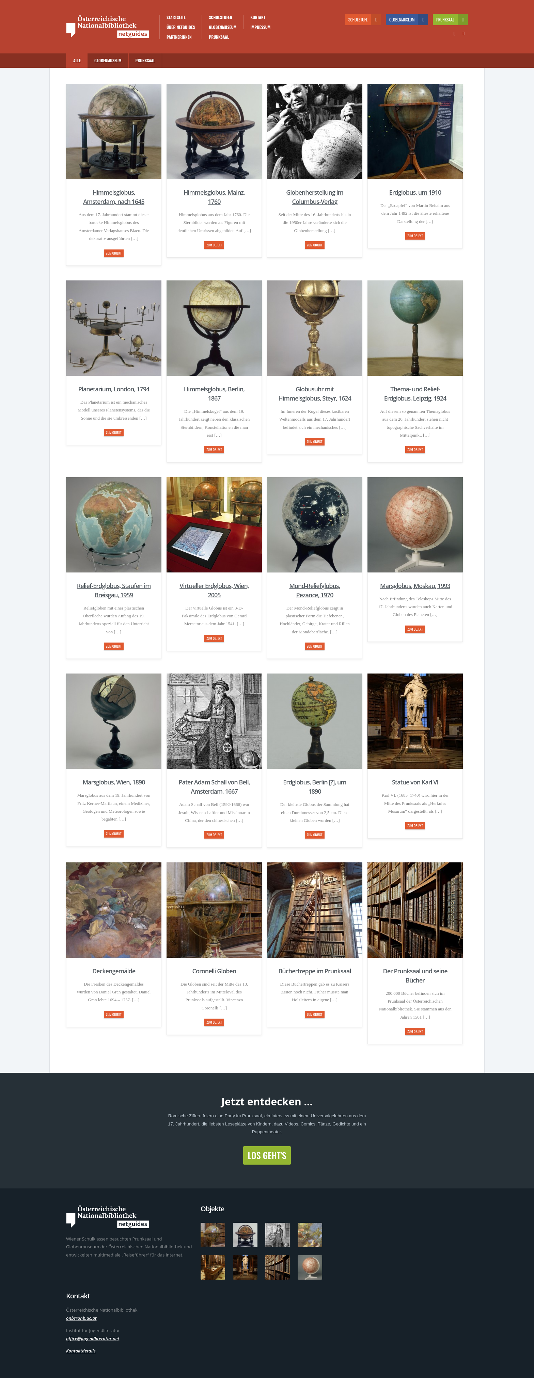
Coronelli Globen (214, 971)
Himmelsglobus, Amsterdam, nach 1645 (113, 197)
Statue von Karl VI (415, 782)
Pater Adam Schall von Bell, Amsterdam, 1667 (214, 786)
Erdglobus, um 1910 (415, 192)
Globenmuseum (222, 27)
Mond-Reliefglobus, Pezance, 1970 (314, 590)
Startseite (176, 17)
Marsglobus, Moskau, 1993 (415, 586)
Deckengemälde (113, 971)
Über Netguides (181, 27)
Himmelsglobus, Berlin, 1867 (214, 393)
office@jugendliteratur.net (92, 1338)
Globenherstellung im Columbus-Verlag (314, 197)
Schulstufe (364, 19)
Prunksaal (219, 37)
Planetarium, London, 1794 (113, 389)
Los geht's (267, 1155)
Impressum (260, 27)
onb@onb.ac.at (81, 1318)
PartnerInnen (179, 37)
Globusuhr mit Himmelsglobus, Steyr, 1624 (314, 393)
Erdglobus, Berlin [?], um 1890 (314, 786)
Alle (77, 60)
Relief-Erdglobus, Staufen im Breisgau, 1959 (114, 590)
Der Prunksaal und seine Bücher (415, 975)
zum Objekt (113, 253)
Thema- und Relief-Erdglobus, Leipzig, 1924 (415, 393)
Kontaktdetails (81, 1351)
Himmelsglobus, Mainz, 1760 (214, 197)
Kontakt (257, 17)
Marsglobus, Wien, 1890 (113, 782)
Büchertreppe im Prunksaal (314, 971)
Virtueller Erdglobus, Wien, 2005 (214, 590)
